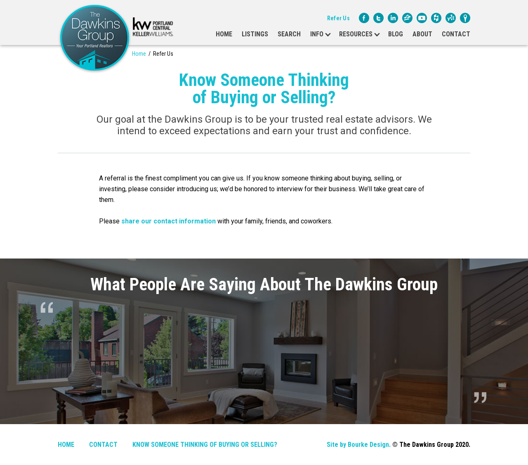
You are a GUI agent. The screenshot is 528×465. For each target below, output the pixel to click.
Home (224, 34)
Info (316, 34)
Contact (456, 34)
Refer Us (338, 18)
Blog (395, 34)
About (422, 34)
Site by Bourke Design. (359, 444)
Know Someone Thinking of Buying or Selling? (204, 444)
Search (289, 34)
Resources (355, 34)
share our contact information (168, 221)
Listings (255, 34)
